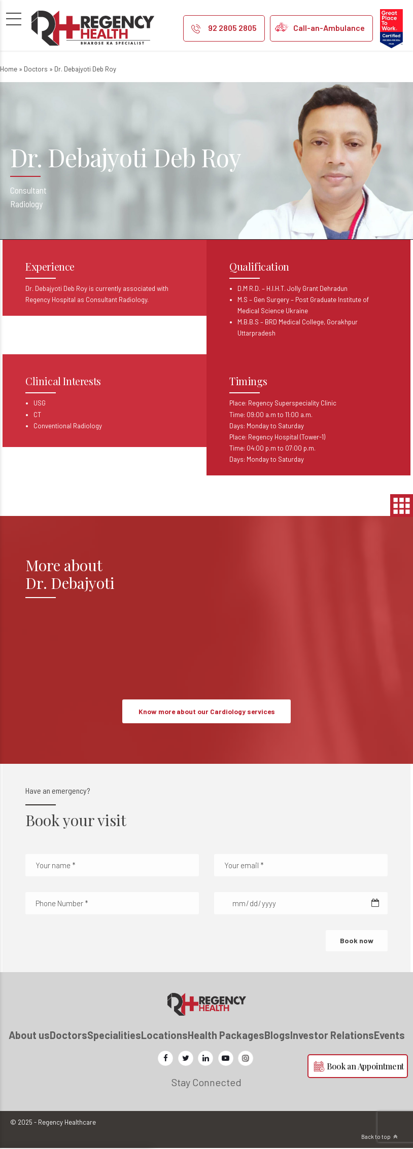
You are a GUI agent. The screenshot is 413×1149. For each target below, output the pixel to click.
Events (389, 1035)
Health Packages (226, 1035)
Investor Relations (332, 1035)
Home (8, 69)
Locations (164, 1035)
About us (29, 1035)
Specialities (114, 1035)
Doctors (36, 69)
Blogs (277, 1035)
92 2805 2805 (232, 27)
